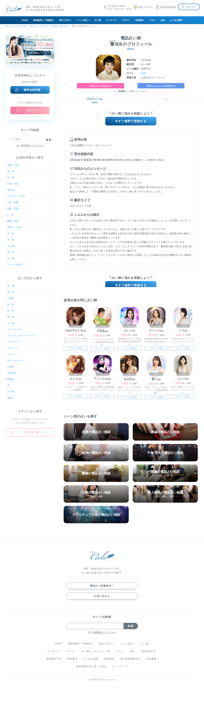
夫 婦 (30, 239)
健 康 (30, 252)
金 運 (30, 258)
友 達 (30, 233)
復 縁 (30, 171)
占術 (162, 20)
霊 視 (30, 292)
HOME (25, 20)
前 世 (30, 310)
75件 (143, 73)
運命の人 (30, 190)
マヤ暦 (30, 391)
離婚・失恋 (30, 221)
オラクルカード (30, 360)
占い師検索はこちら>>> (30, 145)
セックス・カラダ (30, 196)
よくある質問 (176, 20)
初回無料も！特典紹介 (43, 20)
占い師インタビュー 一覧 (96, 655)
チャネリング (30, 342)
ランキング (111, 20)
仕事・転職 (30, 202)
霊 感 (30, 286)
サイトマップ (120, 670)
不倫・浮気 (30, 183)
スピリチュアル (30, 329)
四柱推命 (30, 373)
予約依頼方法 (148, 655)
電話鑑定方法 (53, 662)
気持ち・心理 (30, 227)
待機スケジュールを (160, 85)
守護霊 (30, 298)
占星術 (30, 366)
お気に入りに (100, 85)
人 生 (30, 215)
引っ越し (30, 246)
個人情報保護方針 (131, 662)
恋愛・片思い (30, 165)
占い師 (98, 20)
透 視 (30, 317)
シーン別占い (83, 20)
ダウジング (30, 348)
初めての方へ (65, 20)
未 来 (30, 304)
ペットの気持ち (30, 264)
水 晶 (30, 323)
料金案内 (139, 20)
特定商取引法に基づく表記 (91, 670)
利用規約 (110, 662)
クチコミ (126, 20)
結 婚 (30, 177)
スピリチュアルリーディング (30, 335)
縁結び (30, 398)
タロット (30, 354)
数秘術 (30, 379)
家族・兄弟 (30, 208)
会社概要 (152, 662)
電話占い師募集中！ (102, 589)
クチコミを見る (75, 351)
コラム (152, 20)
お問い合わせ (102, 599)
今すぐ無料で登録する (131, 121)
